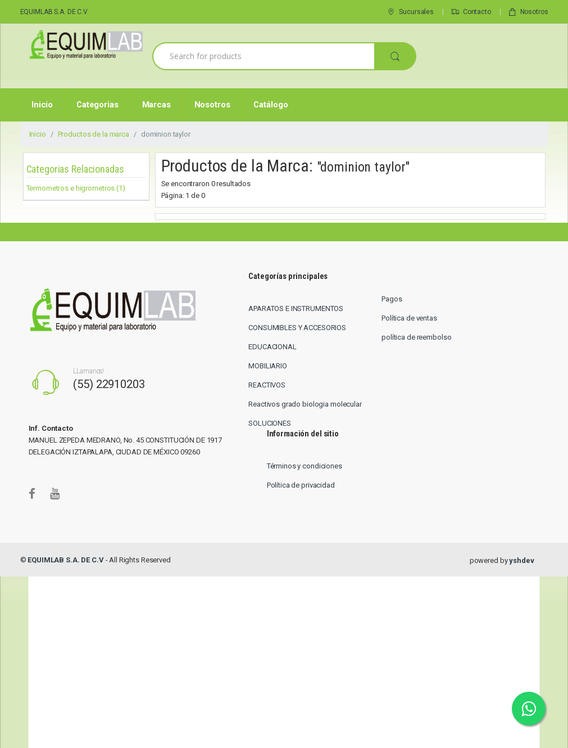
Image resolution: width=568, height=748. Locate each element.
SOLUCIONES (269, 423)
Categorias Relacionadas (75, 169)
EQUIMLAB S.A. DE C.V (54, 12)
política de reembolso (416, 337)
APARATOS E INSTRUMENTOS (295, 308)
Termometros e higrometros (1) (75, 188)
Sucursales (410, 12)
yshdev (521, 560)
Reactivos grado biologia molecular (305, 404)
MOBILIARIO (267, 366)
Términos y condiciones (304, 466)
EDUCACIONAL (272, 347)
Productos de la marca (93, 134)
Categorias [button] (97, 105)
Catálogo (270, 105)
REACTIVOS (266, 385)
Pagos (391, 299)
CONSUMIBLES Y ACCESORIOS (297, 327)
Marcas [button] (156, 105)
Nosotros (528, 12)
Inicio (42, 105)
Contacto (471, 12)
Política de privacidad (301, 485)
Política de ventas (409, 318)
